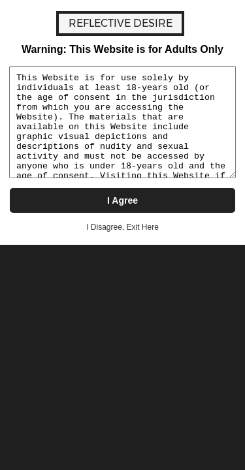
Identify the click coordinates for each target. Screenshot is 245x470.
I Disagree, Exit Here (122, 227)
